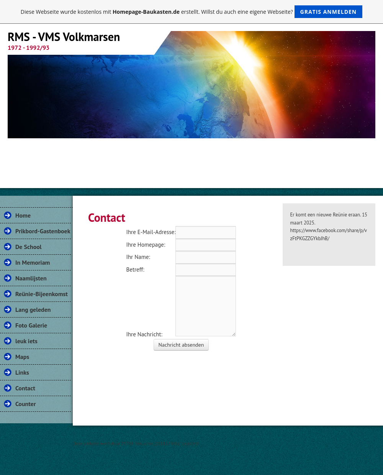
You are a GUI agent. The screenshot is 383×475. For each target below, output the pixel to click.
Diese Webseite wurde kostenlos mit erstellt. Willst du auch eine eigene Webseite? (192, 11)
